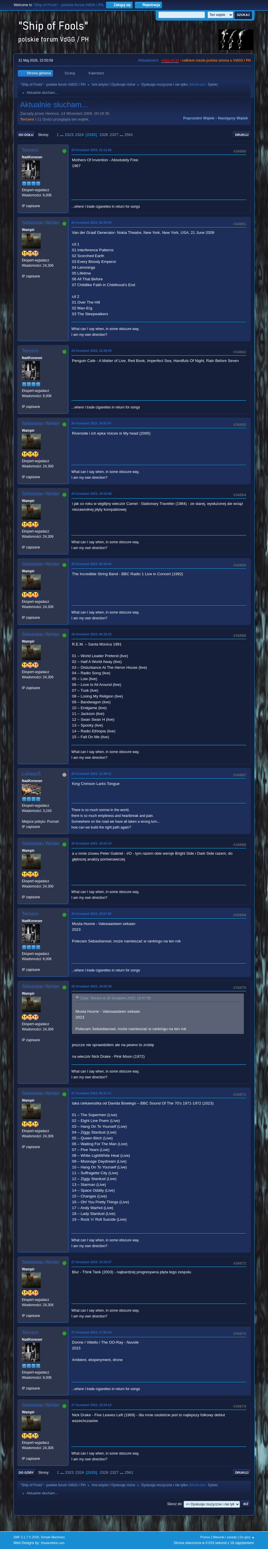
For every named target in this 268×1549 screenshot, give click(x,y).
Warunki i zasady (225, 1537)
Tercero (27, 119)
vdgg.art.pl (170, 60)
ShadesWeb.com (53, 1543)
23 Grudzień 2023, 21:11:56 (91, 150)
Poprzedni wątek (198, 118)
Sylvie (212, 85)
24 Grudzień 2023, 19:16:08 (91, 493)
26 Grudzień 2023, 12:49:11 (91, 773)
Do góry (26, 1472)
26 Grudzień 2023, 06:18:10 (91, 634)
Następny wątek (233, 118)
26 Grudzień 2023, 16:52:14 (91, 843)
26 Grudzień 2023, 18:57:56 (91, 913)
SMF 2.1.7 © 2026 (26, 1537)
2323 (69, 134)
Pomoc (205, 1537)
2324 (79, 134)
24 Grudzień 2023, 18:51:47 (91, 423)
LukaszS (31, 774)
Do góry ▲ (247, 1537)
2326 (103, 134)
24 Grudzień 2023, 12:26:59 (91, 350)
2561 (128, 134)
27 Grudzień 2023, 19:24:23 (91, 1405)
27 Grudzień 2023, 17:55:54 (91, 1332)
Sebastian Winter (40, 222)
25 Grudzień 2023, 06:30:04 (91, 564)
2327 (114, 134)
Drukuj (241, 135)
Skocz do (174, 1504)
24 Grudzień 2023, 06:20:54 (91, 222)
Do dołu (26, 135)
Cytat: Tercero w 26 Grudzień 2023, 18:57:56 (115, 998)
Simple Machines (53, 1537)
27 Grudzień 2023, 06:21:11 (91, 1093)
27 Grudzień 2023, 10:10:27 (91, 1262)
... (62, 134)
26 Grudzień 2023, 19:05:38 (91, 986)
